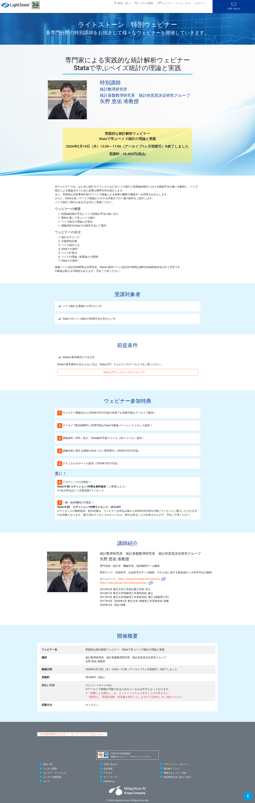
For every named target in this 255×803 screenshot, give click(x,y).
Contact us (109, 781)
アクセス (108, 773)
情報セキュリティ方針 (175, 773)
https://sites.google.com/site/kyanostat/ (126, 582)
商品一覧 (123, 3)
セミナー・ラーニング (174, 3)
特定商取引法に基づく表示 (177, 777)
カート (46, 781)
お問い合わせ (233, 8)
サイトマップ (110, 777)
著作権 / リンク (171, 768)
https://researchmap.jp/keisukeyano (142, 578)
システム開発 (145, 3)
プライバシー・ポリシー (176, 764)
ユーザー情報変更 (52, 777)
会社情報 (108, 768)
